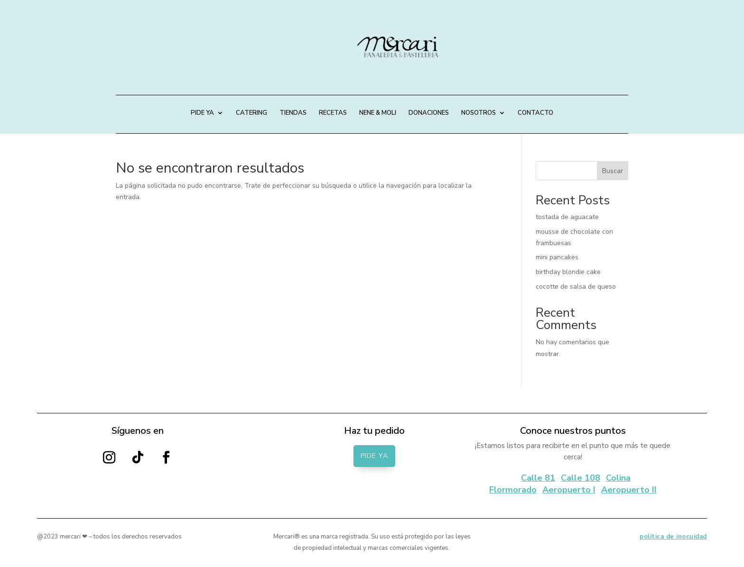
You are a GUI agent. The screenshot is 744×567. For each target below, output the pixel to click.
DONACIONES (429, 113)
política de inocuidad (673, 536)
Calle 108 (580, 478)
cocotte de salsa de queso (576, 286)
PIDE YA (202, 113)
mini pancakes (557, 257)
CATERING (251, 113)
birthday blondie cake (568, 271)
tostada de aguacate (567, 216)
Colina (618, 478)
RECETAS (333, 113)
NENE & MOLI (377, 113)
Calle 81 (538, 478)
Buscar (612, 170)
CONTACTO (535, 113)
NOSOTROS (478, 113)
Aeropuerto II (629, 489)
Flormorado (513, 489)
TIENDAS (293, 113)
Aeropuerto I (568, 489)
